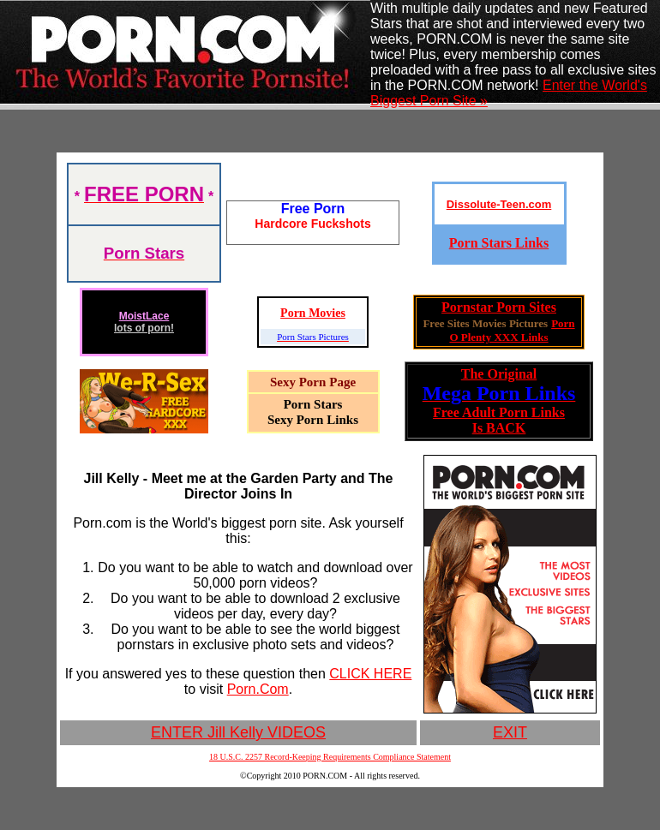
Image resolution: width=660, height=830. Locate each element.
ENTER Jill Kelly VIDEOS (238, 732)
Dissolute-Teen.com (499, 204)
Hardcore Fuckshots (312, 223)
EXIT (510, 732)
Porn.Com (258, 689)
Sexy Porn (298, 382)
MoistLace (144, 316)
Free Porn (313, 208)
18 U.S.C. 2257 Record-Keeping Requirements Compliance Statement (330, 756)
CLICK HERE (370, 673)
